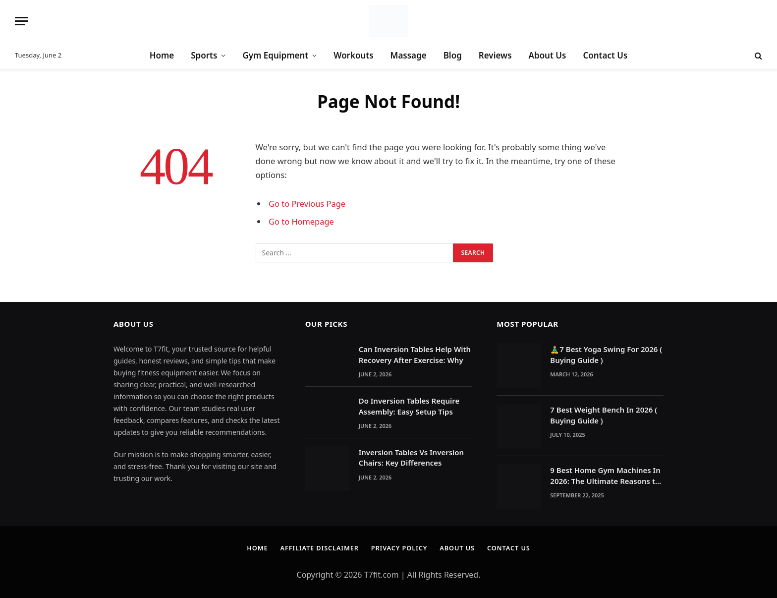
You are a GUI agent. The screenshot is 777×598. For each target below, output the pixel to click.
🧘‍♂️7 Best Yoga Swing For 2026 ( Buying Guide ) (606, 354)
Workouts (353, 55)
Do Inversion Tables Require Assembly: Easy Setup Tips (409, 406)
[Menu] (21, 21)
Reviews (495, 55)
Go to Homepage (301, 221)
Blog (453, 55)
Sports (204, 55)
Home (162, 55)
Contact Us (605, 55)
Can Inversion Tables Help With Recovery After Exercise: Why (415, 354)
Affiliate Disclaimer (318, 547)
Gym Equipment (275, 55)
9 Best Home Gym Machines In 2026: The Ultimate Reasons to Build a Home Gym (605, 475)
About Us (547, 55)
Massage (408, 55)
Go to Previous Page (307, 203)
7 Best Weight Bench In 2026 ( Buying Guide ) (603, 415)
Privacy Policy (399, 547)
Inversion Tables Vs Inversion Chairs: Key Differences (411, 457)
